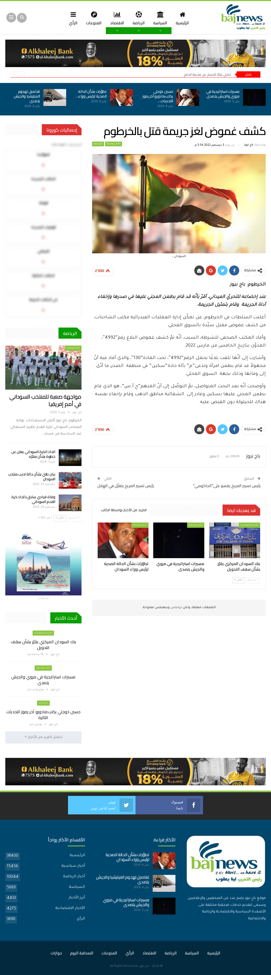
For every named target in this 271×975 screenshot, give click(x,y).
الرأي (71, 18)
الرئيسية (184, 18)
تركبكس (176, 607)
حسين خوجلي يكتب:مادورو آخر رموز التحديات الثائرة (43, 714)
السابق (252, 580)
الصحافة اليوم (81, 953)
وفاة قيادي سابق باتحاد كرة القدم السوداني (33, 499)
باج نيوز (144, 966)
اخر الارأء (43, 703)
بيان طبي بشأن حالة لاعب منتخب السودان (31, 476)
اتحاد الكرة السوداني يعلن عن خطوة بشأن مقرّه (33, 454)
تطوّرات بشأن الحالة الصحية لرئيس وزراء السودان (127, 857)
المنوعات (93, 18)
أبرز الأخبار (77, 897)
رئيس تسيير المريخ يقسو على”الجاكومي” (226, 485)
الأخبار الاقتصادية (249, 525)
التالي (238, 580)
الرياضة (139, 18)
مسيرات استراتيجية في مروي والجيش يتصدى (223, 94)
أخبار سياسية (113, 144)
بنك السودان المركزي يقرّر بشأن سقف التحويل (43, 644)
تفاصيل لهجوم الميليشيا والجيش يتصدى (27, 96)
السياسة (162, 18)
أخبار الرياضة (73, 348)
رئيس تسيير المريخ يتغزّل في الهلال (125, 485)
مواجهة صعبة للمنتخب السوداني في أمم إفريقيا (45, 400)
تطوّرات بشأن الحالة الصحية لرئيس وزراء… (91, 94)
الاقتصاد (117, 18)
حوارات (56, 953)
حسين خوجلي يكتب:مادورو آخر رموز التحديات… (157, 96)
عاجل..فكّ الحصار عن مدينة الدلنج (207, 74)
